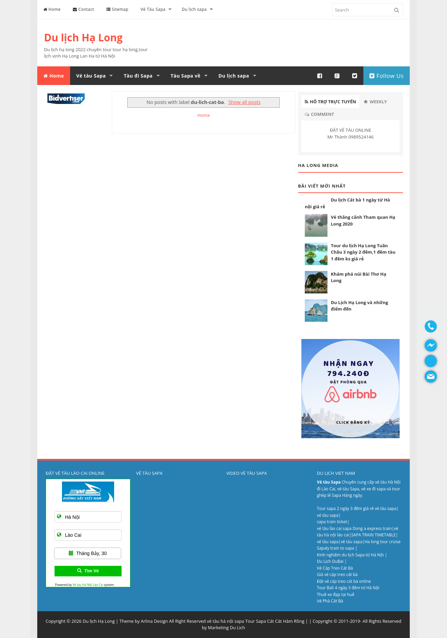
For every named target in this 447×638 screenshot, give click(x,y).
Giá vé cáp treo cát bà (337, 574)
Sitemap (117, 9)
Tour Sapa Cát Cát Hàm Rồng (274, 621)
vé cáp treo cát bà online (348, 581)
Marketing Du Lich (226, 627)
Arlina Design (154, 621)
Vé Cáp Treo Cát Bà (335, 568)
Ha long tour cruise (382, 542)
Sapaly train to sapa (335, 548)
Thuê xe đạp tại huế (335, 594)
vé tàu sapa (386, 508)
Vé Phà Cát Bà (330, 601)
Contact (83, 9)
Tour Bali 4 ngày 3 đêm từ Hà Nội (348, 588)
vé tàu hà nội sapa (225, 621)
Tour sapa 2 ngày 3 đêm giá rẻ (346, 508)
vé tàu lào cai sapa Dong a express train (354, 528)
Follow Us (386, 76)
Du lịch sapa (194, 9)
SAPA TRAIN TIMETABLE (373, 535)
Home (52, 9)
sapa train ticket (332, 522)
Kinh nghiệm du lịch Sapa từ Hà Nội (351, 555)
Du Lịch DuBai (330, 561)
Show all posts (244, 102)
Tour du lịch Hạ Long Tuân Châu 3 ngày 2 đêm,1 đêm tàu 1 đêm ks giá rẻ (363, 252)
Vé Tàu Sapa (153, 9)
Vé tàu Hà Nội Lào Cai (87, 584)
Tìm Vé (88, 570)
